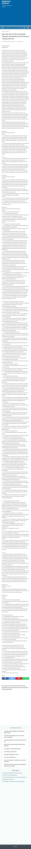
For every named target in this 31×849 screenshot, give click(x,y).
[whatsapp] (25, 678)
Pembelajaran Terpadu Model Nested (12, 748)
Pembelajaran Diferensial (8, 779)
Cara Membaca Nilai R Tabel (10, 751)
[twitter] (12, 678)
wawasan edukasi (6, 2)
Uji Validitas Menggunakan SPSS (11, 754)
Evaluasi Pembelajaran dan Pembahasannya (12, 773)
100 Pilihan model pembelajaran (10, 775)
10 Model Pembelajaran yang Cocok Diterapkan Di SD (14, 777)
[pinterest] (19, 678)
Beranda (15, 846)
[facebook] (5, 678)
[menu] (2, 27)
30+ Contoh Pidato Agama (10, 757)
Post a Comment (20, 41)
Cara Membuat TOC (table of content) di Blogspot (13, 781)
